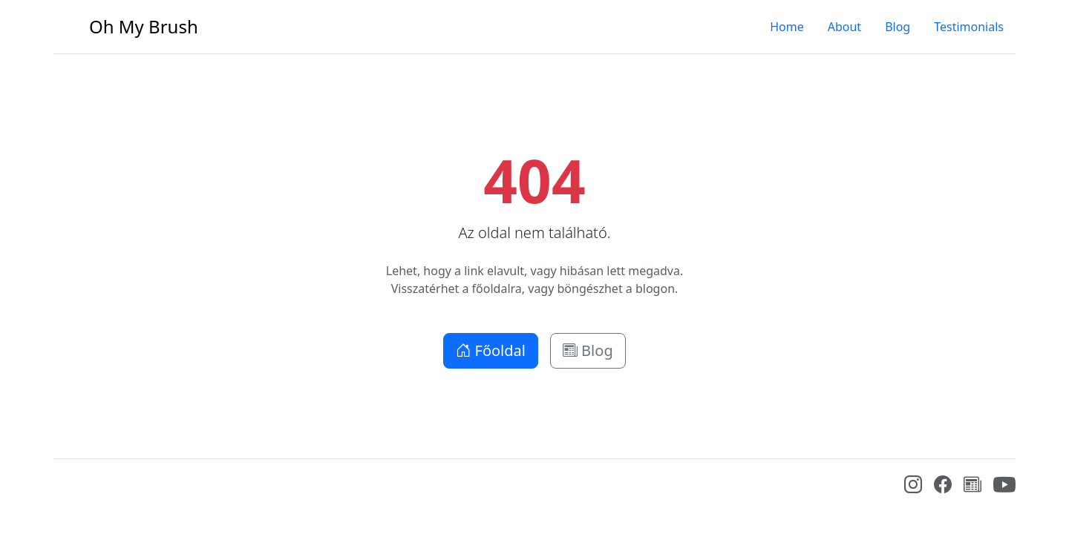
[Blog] (972, 486)
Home (787, 27)
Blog (897, 27)
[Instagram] (913, 486)
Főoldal (491, 350)
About (844, 27)
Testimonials (969, 27)
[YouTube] (1004, 492)
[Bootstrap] (64, 488)
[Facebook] (943, 486)
